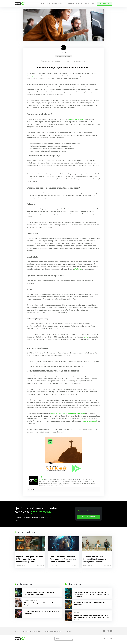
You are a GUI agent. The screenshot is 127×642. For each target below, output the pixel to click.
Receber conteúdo (89, 517)
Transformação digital (74, 3)
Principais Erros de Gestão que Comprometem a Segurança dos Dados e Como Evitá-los (63, 559)
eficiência (77, 269)
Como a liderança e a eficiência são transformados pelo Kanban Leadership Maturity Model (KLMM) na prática (91, 617)
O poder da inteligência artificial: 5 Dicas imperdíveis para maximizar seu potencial (29, 559)
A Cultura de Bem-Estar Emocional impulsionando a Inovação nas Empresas (94, 559)
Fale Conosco (104, 3)
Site (42, 3)
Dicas (87, 3)
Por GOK (63, 52)
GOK (42, 479)
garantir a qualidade (90, 421)
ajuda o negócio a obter (67, 414)
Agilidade (77, 612)
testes (86, 337)
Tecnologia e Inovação (54, 3)
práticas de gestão (76, 119)
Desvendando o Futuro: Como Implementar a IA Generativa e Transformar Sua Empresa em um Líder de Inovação (91, 594)
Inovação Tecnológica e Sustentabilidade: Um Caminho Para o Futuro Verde (39, 593)
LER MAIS (40, 565)
